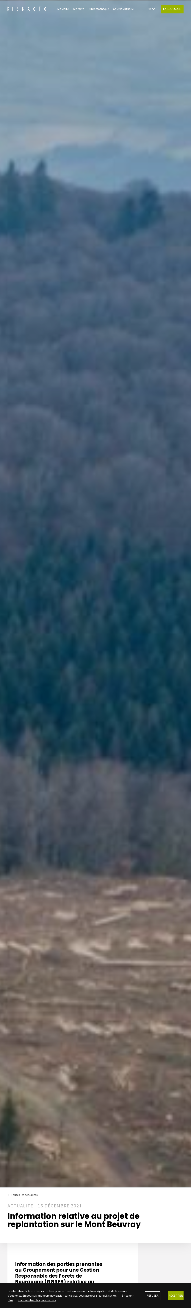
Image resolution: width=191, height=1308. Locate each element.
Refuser (152, 1295)
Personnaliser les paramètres (37, 1300)
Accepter (176, 1295)
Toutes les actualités (24, 1195)
